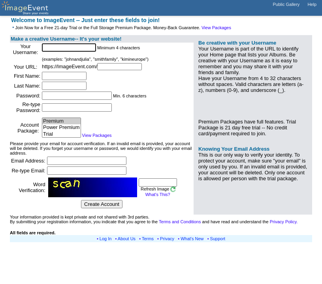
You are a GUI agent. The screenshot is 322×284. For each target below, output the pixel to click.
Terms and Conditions (180, 221)
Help (311, 4)
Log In (106, 238)
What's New (192, 238)
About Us (127, 238)
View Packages (216, 27)
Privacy (167, 238)
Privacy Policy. (284, 221)
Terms (148, 238)
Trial (61, 134)
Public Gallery (286, 4)
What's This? (157, 194)
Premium (61, 121)
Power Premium (61, 127)
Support (218, 238)
